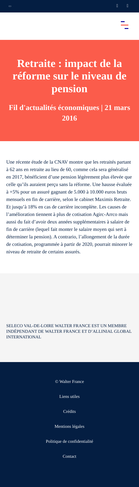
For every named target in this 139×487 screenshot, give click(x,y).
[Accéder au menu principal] (125, 25)
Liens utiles (69, 396)
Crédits (69, 411)
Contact (70, 456)
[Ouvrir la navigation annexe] (10, 6)
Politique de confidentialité (69, 441)
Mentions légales (69, 426)
